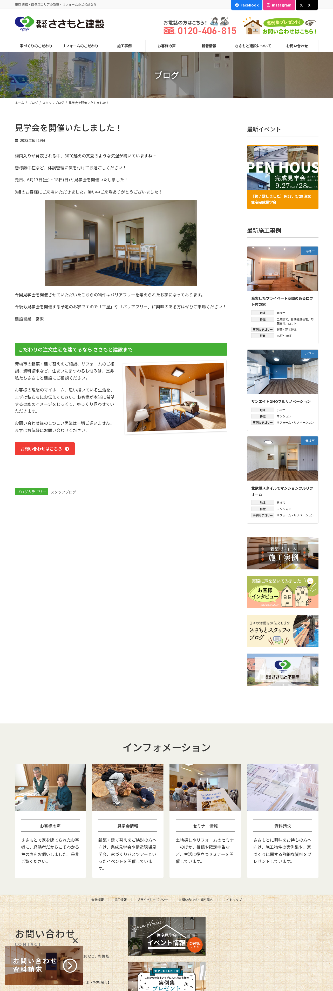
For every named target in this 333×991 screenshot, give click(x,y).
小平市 (281, 410)
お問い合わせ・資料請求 (196, 899)
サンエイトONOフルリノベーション (281, 401)
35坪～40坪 (284, 336)
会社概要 (97, 899)
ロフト (292, 323)
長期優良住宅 (299, 319)
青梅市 (281, 313)
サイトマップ (232, 899)
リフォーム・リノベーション (295, 423)
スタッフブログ (63, 492)
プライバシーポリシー (152, 899)
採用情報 (120, 899)
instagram (281, 5)
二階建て (282, 319)
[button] (45, 449)
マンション (284, 416)
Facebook (250, 5)
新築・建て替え (287, 329)
